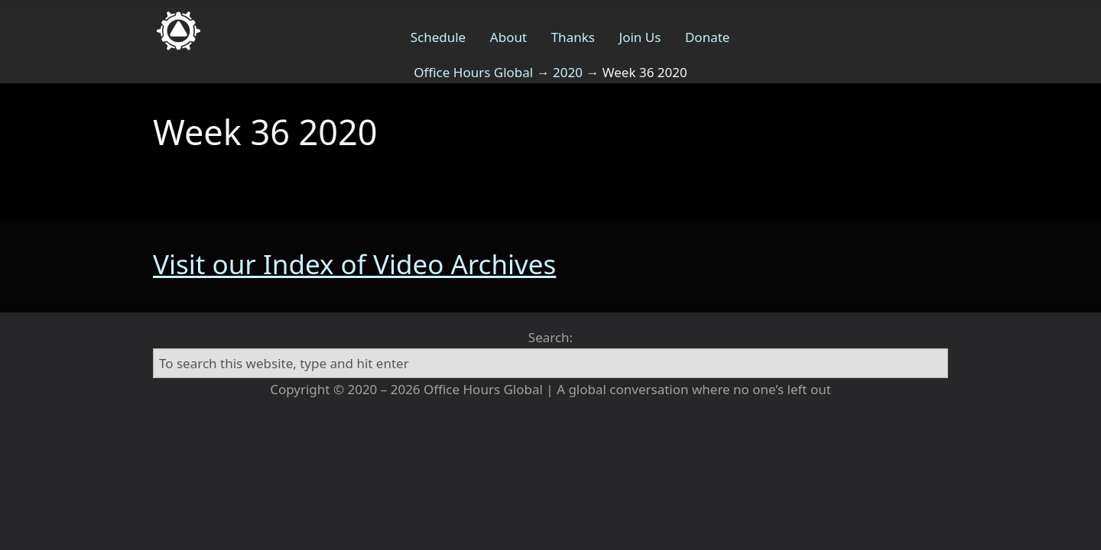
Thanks (573, 37)
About (508, 37)
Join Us (640, 37)
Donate (707, 37)
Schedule (438, 37)
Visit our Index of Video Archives (354, 264)
